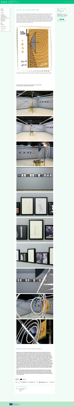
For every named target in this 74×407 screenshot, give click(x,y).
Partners (2, 9)
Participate (3, 24)
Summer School (3, 20)
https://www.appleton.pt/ (23, 386)
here (41, 348)
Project (2, 8)
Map (1, 22)
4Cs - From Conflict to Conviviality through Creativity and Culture (13, 2)
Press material (3, 28)
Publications (2, 30)
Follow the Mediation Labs (61, 20)
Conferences (3, 15)
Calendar (2, 12)
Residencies (3, 19)
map (19, 391)
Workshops (3, 21)
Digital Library (3, 26)
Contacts (68, 1)
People (2, 10)
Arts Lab (2, 14)
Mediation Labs (3, 17)
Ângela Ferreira (59, 14)
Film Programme (3, 16)
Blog (1, 23)
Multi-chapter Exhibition (5, 18)
